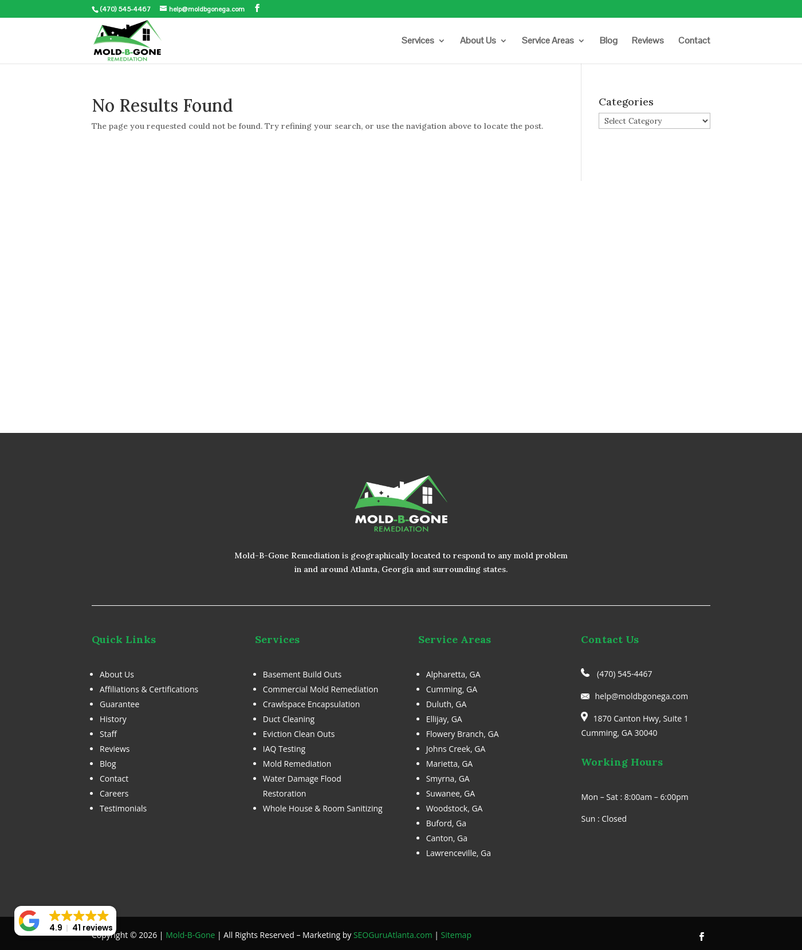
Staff (108, 733)
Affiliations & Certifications (149, 689)
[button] (65, 921)
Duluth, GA (446, 704)
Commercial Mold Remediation (320, 689)
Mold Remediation (297, 763)
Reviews (648, 41)
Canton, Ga (446, 838)
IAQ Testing (284, 748)
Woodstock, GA (454, 808)
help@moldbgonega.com (641, 696)
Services (418, 41)
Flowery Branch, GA (462, 733)
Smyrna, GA (448, 778)
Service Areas (548, 41)
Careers (114, 793)
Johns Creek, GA (456, 748)
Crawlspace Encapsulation (311, 704)
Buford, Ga (446, 823)
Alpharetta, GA (453, 674)
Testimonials (123, 808)
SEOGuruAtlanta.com (393, 934)
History (113, 719)
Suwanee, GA (450, 793)
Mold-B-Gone (190, 934)
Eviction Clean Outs (299, 733)
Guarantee (119, 704)
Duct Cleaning (288, 719)
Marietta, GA (449, 763)
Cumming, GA (451, 689)
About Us (478, 41)
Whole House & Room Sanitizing (323, 808)
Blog (609, 41)
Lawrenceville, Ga (458, 852)
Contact (694, 41)
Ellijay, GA (444, 719)
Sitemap (456, 934)
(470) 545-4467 (125, 9)
